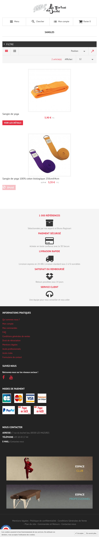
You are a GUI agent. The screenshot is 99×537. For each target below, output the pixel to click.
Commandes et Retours (49, 524)
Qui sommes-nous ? (11, 319)
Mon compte (7, 323)
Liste (15, 51)
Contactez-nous (17, 441)
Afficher (68, 59)
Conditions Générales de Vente (72, 520)
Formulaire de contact (12, 357)
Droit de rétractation (11, 340)
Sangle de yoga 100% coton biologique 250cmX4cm (30, 178)
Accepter (80, 533)
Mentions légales (9, 344)
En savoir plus (91, 533)
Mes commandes (9, 328)
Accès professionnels (11, 349)
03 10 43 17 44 (21, 437)
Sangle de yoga (10, 113)
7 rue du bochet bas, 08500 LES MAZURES (30, 432)
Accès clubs (7, 353)
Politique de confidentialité (43, 520)
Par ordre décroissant (93, 51)
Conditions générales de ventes (16, 336)
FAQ (4, 332)
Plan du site (30, 524)
